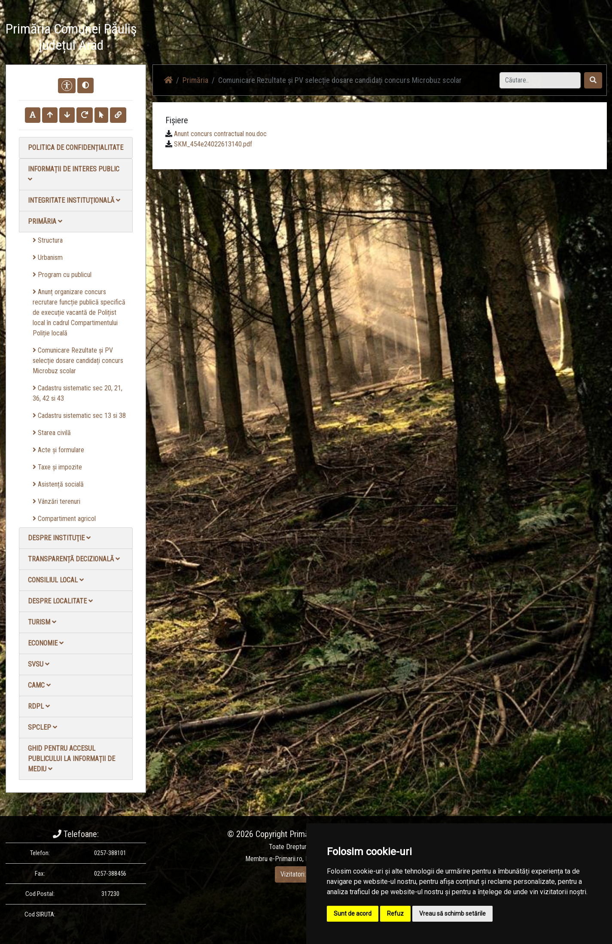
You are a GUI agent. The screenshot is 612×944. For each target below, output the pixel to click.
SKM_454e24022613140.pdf (213, 144)
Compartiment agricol (64, 519)
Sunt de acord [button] (352, 913)
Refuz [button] (395, 913)
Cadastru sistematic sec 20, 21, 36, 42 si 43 (77, 393)
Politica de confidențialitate (75, 147)
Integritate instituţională (74, 200)
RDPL (39, 706)
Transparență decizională (74, 559)
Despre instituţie (59, 538)
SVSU (38, 664)
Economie (46, 643)
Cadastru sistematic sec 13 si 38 (79, 415)
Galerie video (419, 38)
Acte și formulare (58, 450)
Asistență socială (58, 484)
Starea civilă (52, 433)
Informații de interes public (73, 174)
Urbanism (48, 257)
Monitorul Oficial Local (553, 38)
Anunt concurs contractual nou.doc (220, 134)
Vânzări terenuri (56, 501)
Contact (502, 38)
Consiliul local (56, 580)
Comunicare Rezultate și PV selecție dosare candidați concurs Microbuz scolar (78, 360)
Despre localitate (60, 601)
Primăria (45, 221)
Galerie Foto (464, 38)
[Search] (540, 80)
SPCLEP (42, 727)
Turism (42, 622)
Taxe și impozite (57, 467)
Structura (48, 240)
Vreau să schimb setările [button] (452, 913)
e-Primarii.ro (285, 859)
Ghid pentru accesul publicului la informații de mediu (71, 758)
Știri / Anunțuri (372, 38)
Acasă (333, 38)
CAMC (39, 685)
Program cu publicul (62, 275)
